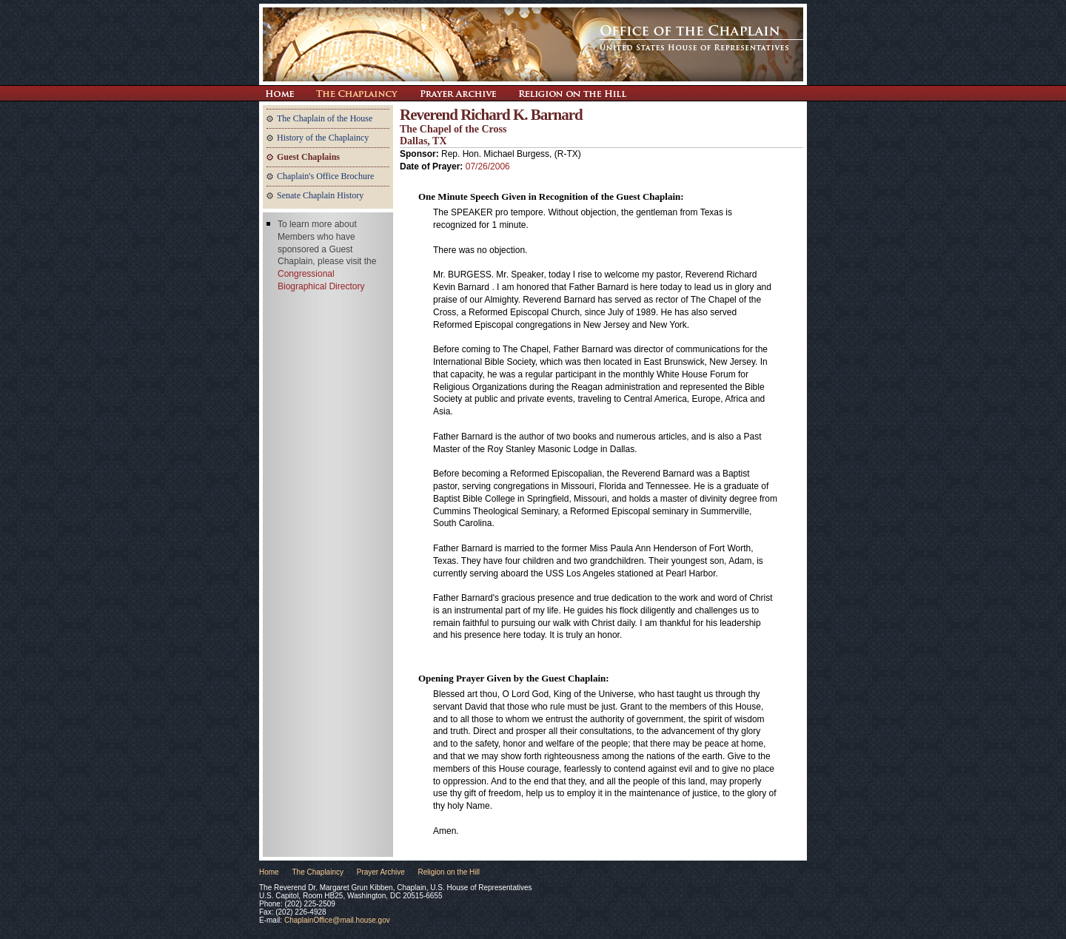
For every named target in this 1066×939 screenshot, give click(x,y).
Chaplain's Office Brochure (325, 176)
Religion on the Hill (572, 93)
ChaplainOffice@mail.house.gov (337, 920)
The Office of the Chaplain (533, 44)
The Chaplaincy (357, 93)
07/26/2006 (488, 166)
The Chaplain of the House (324, 118)
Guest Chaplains (308, 157)
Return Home (279, 93)
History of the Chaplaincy (323, 137)
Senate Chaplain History (320, 195)
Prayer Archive (458, 93)
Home (269, 872)
